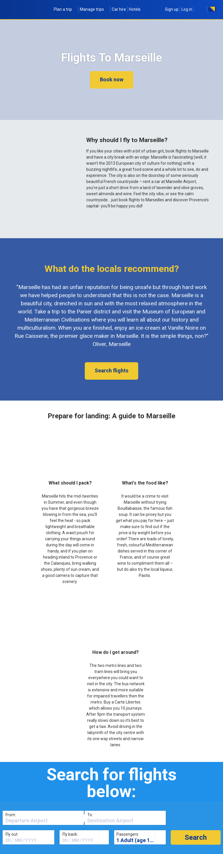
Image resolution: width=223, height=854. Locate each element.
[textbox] (43, 821)
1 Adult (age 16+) (137, 840)
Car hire (119, 9)
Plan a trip (65, 9)
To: (90, 814)
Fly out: (12, 834)
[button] (196, 837)
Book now (111, 79)
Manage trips (94, 9)
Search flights (111, 370)
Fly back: (70, 834)
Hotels (135, 9)
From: (11, 814)
